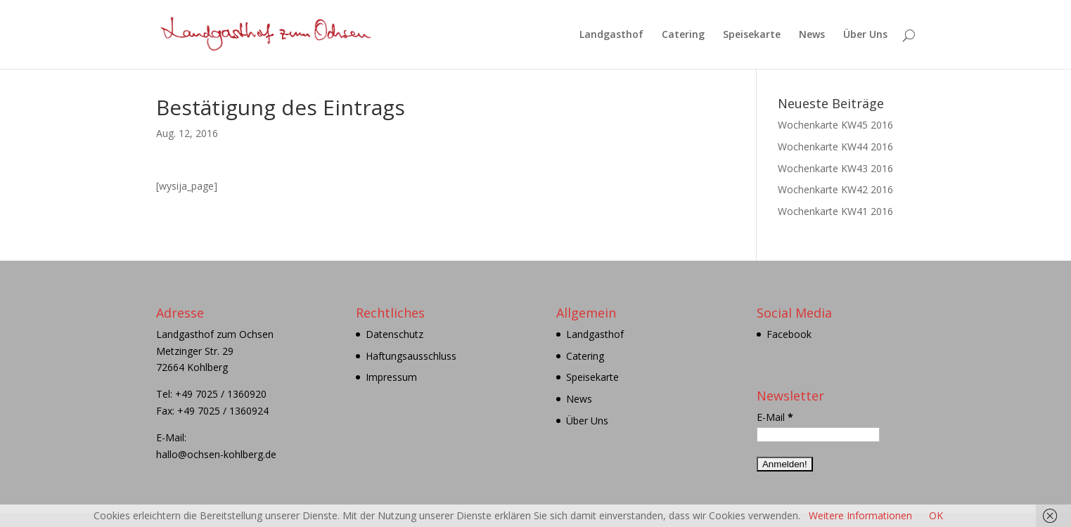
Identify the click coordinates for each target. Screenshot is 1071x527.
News (812, 35)
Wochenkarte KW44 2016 (835, 146)
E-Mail (775, 417)
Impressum (391, 377)
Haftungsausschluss (411, 356)
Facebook (789, 334)
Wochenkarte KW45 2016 (835, 124)
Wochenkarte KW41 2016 (835, 211)
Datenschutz (394, 334)
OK (936, 515)
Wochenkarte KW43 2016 (835, 168)
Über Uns (865, 35)
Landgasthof (611, 35)
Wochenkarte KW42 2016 (835, 189)
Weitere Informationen (860, 515)
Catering (683, 35)
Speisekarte (752, 35)
